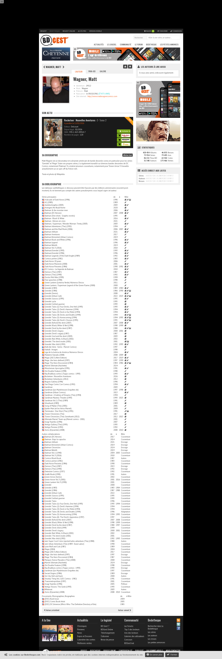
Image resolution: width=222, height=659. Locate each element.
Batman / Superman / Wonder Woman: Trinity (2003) (66, 223)
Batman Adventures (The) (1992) (58, 226)
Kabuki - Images (51, 349)
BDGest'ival (129, 643)
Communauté (125, 44)
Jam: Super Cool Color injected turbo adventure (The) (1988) (69, 541)
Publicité (139, 650)
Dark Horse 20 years (53, 261)
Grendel (48, 485)
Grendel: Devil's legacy (54, 331)
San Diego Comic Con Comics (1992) (60, 384)
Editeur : (67, 126)
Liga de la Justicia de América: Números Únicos (64, 352)
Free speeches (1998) (53, 280)
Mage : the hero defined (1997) (57, 360)
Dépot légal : (69, 129)
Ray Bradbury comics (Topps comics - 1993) (62, 373)
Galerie (103, 71)
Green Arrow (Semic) (53, 477)
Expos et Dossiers (84, 636)
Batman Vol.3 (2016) (53, 248)
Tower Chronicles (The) (54, 414)
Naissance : (80, 93)
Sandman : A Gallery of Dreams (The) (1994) (63, 395)
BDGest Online (69, 31)
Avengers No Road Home (55, 207)
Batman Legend (51, 242)
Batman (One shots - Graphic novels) (60, 216)
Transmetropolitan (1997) (55, 581)
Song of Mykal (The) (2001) (56, 406)
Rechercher (178, 38)
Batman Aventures (52, 234)
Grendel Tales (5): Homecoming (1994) (61, 317)
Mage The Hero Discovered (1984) (59, 363)
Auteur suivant (124, 610)
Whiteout (48, 589)
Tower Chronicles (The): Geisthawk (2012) (62, 416)
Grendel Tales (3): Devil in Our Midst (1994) (62, 312)
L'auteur (78, 71)
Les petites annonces (169, 44)
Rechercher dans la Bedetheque (155, 627)
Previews (81, 629)
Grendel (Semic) (51, 293)
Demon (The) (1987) (53, 272)
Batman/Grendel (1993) (54, 250)
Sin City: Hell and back (54, 576)
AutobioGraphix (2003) (54, 205)
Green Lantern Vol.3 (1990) (56, 482)
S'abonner (105, 636)
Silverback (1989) (52, 403)
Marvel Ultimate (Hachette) (56, 365)
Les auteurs (152, 635)
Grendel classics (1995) (54, 298)
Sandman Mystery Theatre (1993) (58, 397)
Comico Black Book (53, 458)
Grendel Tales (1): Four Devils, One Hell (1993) (64, 307)
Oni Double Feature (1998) (55, 371)
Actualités (99, 44)
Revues (171, 152)
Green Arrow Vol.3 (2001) (55, 479)
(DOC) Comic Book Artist (55, 601)
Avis (169, 155)
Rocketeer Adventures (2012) (56, 379)
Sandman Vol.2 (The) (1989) (56, 400)
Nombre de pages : (72, 135)
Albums (153, 152)
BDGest (43, 31)
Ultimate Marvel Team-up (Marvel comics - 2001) (65, 419)
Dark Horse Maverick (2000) (56, 264)
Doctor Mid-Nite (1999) (54, 277)
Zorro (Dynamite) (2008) (55, 430)
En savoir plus (154, 654)
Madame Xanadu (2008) (54, 355)
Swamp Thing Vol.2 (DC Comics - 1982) (61, 578)
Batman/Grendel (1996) (54, 253)
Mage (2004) (50, 549)
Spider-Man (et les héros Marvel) (58, 408)
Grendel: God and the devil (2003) (58, 336)
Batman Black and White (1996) (58, 240)
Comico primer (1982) (54, 258)
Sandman (49, 387)
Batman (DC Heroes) (53, 213)
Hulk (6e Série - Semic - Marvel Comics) (61, 347)
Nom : (78, 88)
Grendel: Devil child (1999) (55, 527)
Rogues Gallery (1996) (54, 381)
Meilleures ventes (84, 643)
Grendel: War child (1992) (55, 344)
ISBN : (66, 132)
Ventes (170, 160)
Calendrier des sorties (86, 639)
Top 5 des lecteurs (131, 629)
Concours (128, 639)
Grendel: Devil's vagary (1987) (57, 333)
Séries (152, 155)
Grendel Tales (50, 501)
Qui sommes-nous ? (154, 650)
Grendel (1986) (51, 290)
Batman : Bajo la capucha (55, 439)
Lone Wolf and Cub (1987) (55, 546)
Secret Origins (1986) (53, 573)
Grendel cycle (50, 301)
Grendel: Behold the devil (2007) (58, 323)
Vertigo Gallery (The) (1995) (56, 424)
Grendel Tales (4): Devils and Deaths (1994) (63, 315)
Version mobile (95, 31)
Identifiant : (80, 86)
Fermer (172, 654)
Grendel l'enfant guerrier (55, 304)
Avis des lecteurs (131, 633)
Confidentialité (125, 650)
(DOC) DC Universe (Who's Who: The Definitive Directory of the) (70, 604)
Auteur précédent (51, 610)
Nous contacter (173, 650)
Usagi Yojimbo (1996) (53, 422)
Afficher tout (127, 155)
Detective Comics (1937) (55, 471)
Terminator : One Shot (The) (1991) (59, 411)
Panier (149, 31)
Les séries (152, 632)
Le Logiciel (111, 44)
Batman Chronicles (52, 447)
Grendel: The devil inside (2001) (58, 341)
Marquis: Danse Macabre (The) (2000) (60, 560)
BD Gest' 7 (105, 626)
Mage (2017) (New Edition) (56, 357)
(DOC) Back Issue (52, 599)
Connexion (176, 31)
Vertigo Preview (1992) (54, 427)
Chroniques (82, 626)
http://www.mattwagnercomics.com (102, 96)
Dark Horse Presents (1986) (56, 266)
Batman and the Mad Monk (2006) (59, 229)
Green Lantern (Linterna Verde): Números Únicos (64, 282)
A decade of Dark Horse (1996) (57, 199)
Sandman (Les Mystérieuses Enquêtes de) (62, 390)
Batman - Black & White (54, 218)
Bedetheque (55, 31)
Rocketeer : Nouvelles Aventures (58, 376)
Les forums (128, 626)
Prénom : (79, 91)
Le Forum (139, 44)
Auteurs (153, 160)
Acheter (124, 131)
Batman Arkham (51, 232)
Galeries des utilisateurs (134, 636)
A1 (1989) (49, 202)
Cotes (170, 158)
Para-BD (91, 71)
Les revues (152, 639)
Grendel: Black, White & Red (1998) (59, 325)
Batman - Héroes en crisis (55, 221)
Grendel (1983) (51, 288)
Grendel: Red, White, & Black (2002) (59, 339)
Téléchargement (107, 633)
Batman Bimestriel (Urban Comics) (59, 237)
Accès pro (82, 31)
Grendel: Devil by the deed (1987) (58, 328)
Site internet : (81, 96)
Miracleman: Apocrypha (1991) (57, 368)
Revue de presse (107, 639)
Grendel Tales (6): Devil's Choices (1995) (61, 320)
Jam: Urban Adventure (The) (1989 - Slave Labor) (64, 544)
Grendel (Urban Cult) (53, 296)
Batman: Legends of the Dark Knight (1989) (62, 256)
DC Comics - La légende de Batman (59, 269)
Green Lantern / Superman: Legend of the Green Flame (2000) (70, 285)
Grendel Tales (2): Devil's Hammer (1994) (62, 309)
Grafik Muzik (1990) (52, 474)
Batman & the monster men (56, 210)
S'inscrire (162, 31)
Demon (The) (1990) (53, 274)
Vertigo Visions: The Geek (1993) (58, 587)
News (79, 633)
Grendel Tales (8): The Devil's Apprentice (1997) (64, 517)
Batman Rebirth (51, 245)
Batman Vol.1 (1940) (53, 453)
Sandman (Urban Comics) (55, 392)
